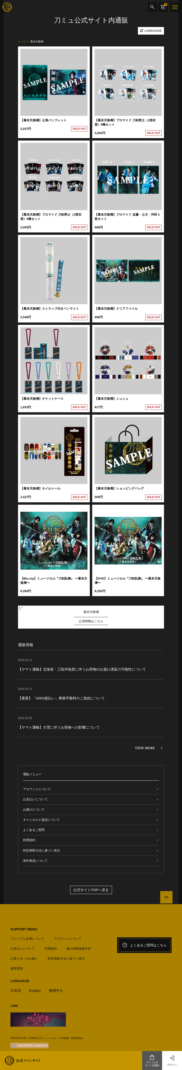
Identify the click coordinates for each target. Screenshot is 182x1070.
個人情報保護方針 (78, 948)
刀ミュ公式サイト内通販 (152, 1060)
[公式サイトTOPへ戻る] (166, 897)
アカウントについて (37, 789)
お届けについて (34, 809)
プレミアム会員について (27, 938)
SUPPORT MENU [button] (23, 929)
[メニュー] (175, 7)
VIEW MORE (145, 748)
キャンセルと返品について (41, 819)
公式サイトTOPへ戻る (91, 890)
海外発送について (35, 860)
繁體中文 (56, 990)
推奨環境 (16, 968)
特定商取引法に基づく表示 (41, 850)
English (35, 990)
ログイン (172, 1060)
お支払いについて (35, 799)
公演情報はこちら (91, 621)
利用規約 (29, 840)
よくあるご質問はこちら (144, 945)
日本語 (15, 990)
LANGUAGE (151, 30)
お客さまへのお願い (24, 958)
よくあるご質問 (34, 830)
